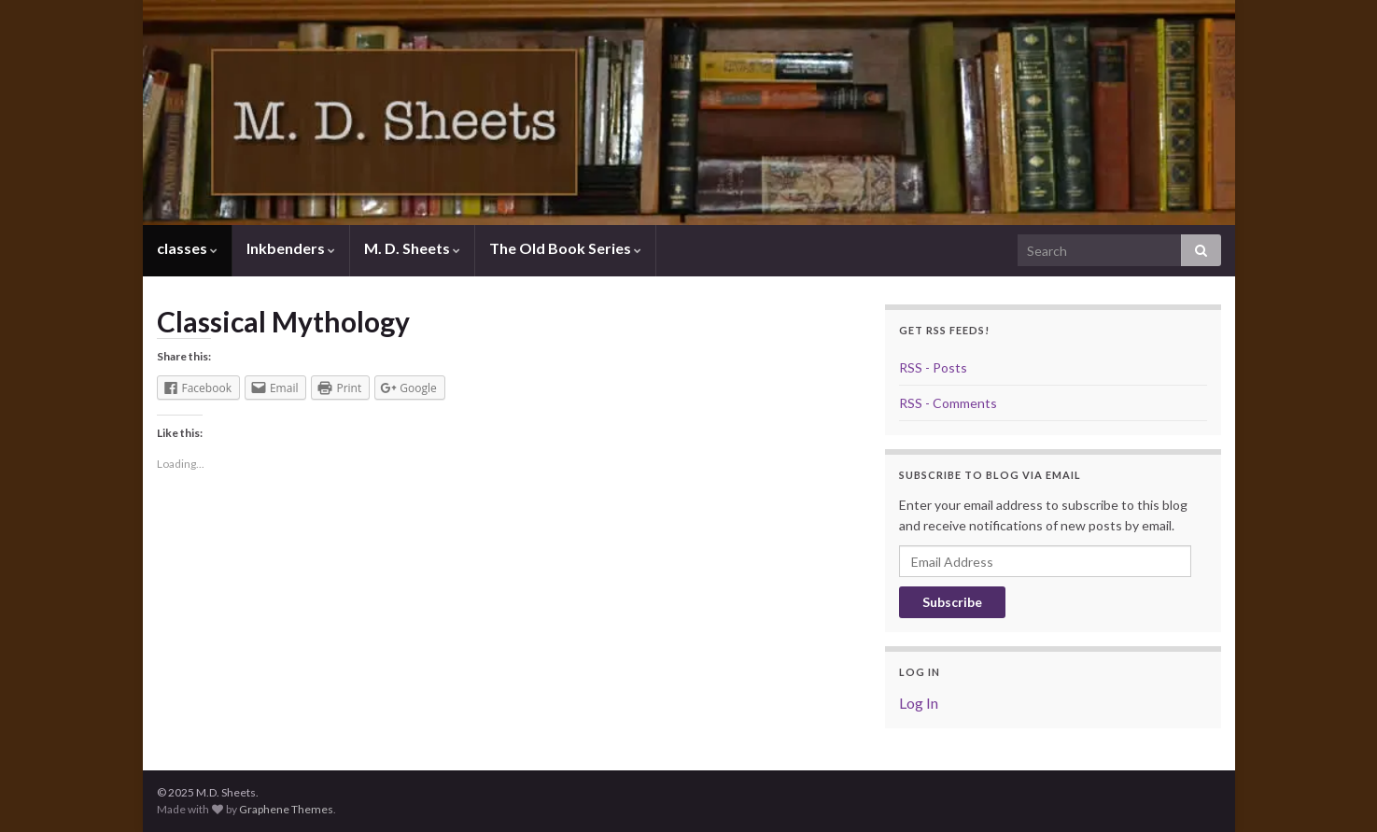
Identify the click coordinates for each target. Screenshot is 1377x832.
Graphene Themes (286, 809)
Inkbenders (290, 248)
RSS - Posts (933, 367)
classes (187, 248)
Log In (918, 703)
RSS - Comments (948, 403)
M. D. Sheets (412, 248)
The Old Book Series (565, 248)
